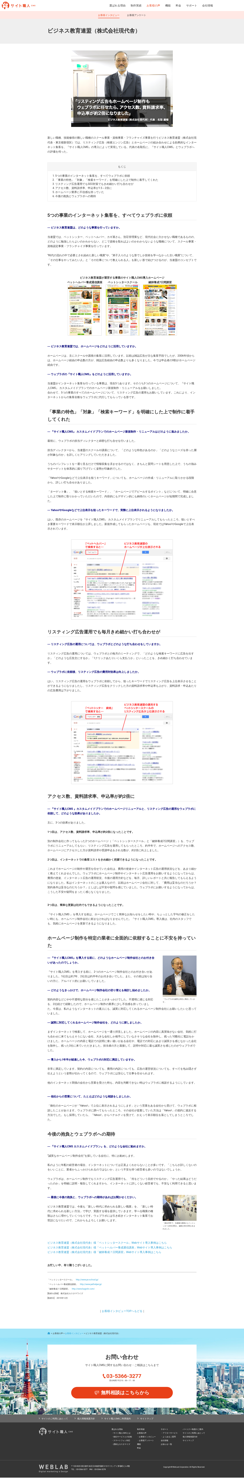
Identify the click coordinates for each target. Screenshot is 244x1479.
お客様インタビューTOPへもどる (122, 1311)
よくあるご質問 (169, 1438)
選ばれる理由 (117, 5)
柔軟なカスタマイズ (121, 1446)
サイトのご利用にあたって (55, 1420)
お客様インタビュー (108, 15)
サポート (191, 5)
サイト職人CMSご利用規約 (117, 1420)
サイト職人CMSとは (121, 1434)
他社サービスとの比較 (122, 1438)
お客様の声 (153, 5)
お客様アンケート (136, 15)
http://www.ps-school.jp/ (87, 1280)
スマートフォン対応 (121, 1442)
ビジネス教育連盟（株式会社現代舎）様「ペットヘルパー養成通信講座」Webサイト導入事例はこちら (109, 1247)
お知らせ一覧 (166, 1446)
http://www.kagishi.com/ (83, 1289)
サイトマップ (146, 1420)
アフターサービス (170, 1434)
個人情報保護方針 (86, 1420)
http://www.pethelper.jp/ (91, 1284)
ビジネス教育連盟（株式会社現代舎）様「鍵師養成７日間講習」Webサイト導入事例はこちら (104, 1252)
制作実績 (136, 5)
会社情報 (207, 5)
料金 (178, 5)
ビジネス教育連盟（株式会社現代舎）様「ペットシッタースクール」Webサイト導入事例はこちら (107, 1242)
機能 (168, 5)
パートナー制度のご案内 (193, 1431)
